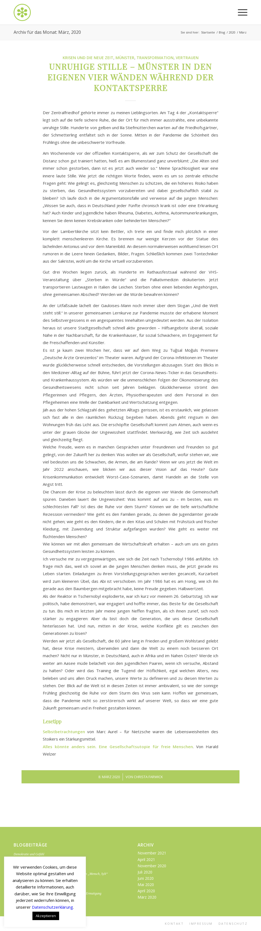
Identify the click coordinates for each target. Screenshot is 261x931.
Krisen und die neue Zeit (88, 57)
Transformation (155, 57)
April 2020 (146, 890)
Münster (125, 57)
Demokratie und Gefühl (29, 854)
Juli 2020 (145, 872)
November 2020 (152, 865)
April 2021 (146, 859)
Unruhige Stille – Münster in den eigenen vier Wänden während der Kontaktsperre (130, 77)
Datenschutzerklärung (52, 907)
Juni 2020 (146, 878)
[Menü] (239, 12)
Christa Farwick (148, 776)
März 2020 (147, 897)
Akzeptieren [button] (46, 915)
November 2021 (152, 853)
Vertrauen (187, 57)
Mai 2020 (146, 884)
